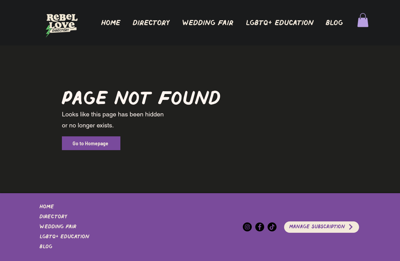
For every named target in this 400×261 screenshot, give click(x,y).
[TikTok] (272, 226)
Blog (46, 246)
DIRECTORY (53, 217)
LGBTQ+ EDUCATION (64, 236)
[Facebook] (259, 226)
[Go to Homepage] (91, 143)
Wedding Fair (58, 227)
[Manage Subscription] (321, 227)
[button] (151, 23)
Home (47, 207)
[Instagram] (247, 226)
